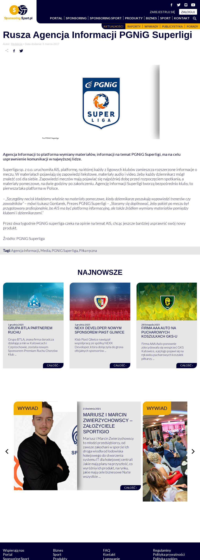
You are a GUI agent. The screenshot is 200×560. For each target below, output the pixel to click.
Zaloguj (188, 12)
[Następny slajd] (193, 442)
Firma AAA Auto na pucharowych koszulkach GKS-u (159, 332)
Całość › (53, 365)
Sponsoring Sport (106, 18)
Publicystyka (172, 26)
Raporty (134, 26)
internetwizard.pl (136, 552)
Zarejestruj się (162, 12)
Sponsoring (76, 18)
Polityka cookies (165, 540)
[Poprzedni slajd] (7, 442)
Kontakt (182, 18)
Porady (192, 26)
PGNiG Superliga (65, 250)
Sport (165, 18)
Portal (56, 18)
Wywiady (151, 26)
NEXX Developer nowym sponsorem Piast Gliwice (99, 330)
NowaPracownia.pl (102, 552)
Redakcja (16, 44)
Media (45, 250)
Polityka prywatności (169, 536)
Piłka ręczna (88, 250)
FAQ (106, 532)
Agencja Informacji (25, 250)
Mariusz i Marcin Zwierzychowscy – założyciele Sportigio (135, 420)
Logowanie (111, 540)
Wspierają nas (13, 532)
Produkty (134, 18)
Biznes (151, 18)
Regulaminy (162, 532)
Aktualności (113, 26)
